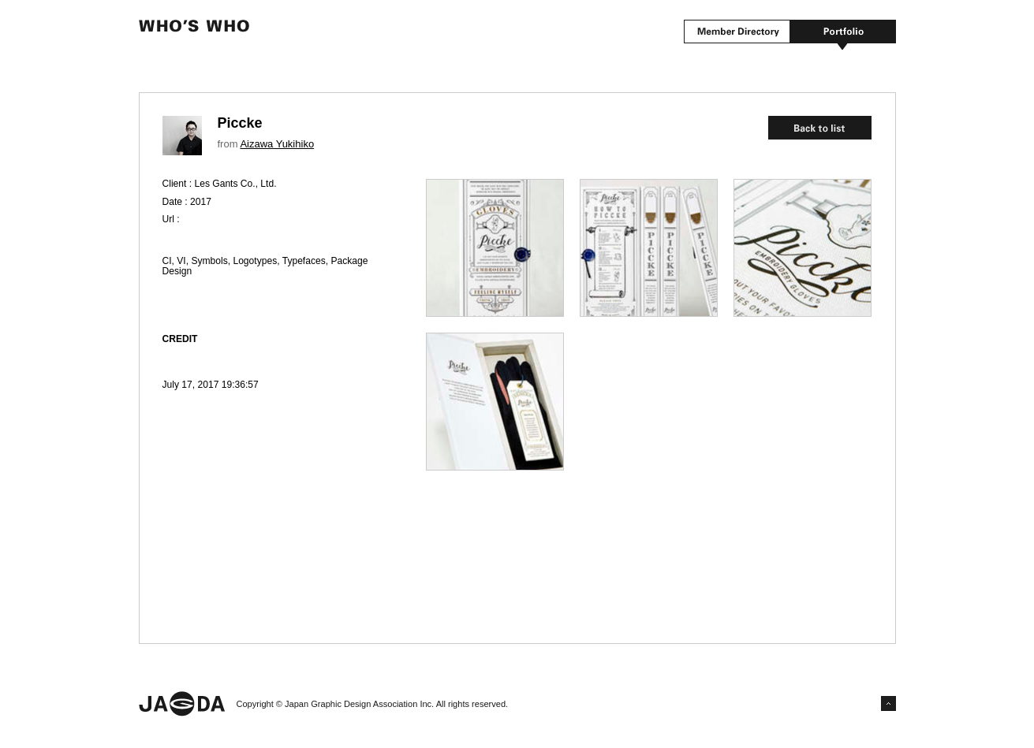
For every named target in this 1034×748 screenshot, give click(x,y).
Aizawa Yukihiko (277, 144)
